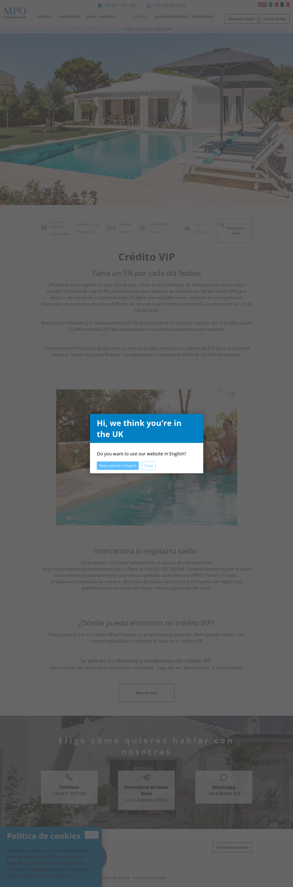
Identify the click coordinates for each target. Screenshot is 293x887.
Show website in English (117, 465)
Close (149, 465)
